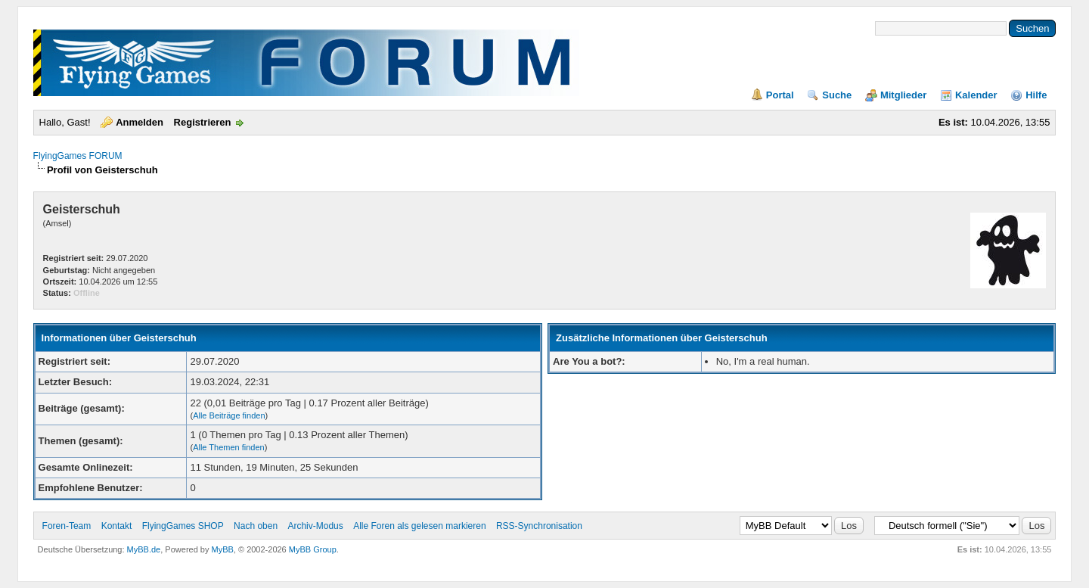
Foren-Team (67, 526)
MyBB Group (313, 549)
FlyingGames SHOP (183, 526)
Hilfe (1036, 95)
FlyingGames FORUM (78, 156)
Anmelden (139, 122)
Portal (780, 95)
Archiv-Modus (315, 526)
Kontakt (116, 526)
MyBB (223, 549)
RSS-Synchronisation (539, 526)
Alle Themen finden (229, 447)
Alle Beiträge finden (229, 415)
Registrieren (202, 122)
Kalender (976, 95)
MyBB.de (144, 549)
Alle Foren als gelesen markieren (419, 526)
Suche (837, 95)
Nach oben (256, 526)
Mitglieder (903, 95)
